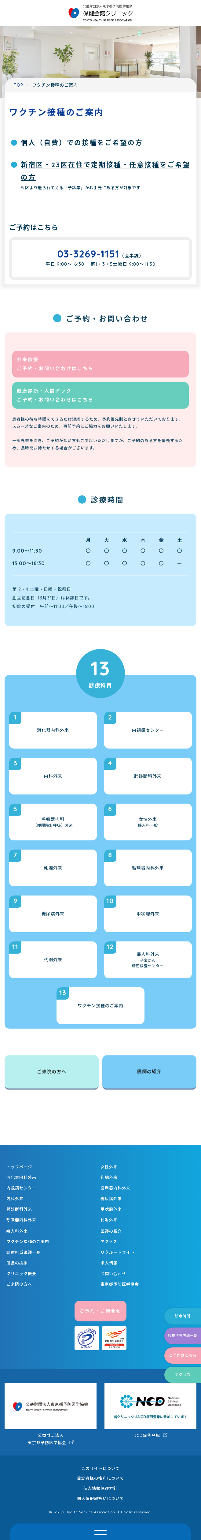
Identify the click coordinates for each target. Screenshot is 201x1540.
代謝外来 (109, 1219)
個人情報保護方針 (100, 1488)
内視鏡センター (21, 1187)
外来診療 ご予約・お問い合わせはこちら (55, 373)
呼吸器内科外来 (21, 1219)
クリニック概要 (21, 1273)
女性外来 (109, 1166)
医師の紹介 (149, 1072)
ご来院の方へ (51, 1072)
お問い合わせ (113, 1273)
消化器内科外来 (21, 1177)
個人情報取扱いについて (100, 1498)
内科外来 (15, 1198)
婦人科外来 (17, 1231)
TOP (18, 85)
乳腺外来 (109, 1177)
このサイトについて (100, 1468)
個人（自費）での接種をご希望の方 (82, 142)
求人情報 (109, 1262)
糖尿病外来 (111, 1198)
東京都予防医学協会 (119, 1284)
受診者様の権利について (100, 1478)
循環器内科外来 (115, 1187)
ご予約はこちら (183, 1355)
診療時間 (183, 1316)
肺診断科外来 (19, 1209)
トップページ (19, 1166)
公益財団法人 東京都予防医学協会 (51, 1414)
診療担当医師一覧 (23, 1252)
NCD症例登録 (150, 1410)
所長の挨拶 (17, 1262)
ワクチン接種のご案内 (27, 1241)
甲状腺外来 (111, 1209)
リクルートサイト (117, 1252)
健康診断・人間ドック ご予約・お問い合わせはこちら (55, 404)
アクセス (108, 1241)
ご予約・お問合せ (100, 1311)
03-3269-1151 (88, 254)
